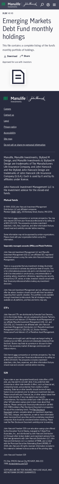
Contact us (9, 115)
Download (10, 56)
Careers (7, 109)
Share (25, 56)
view (15, 218)
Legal (6, 121)
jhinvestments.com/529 (18, 464)
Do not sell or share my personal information (24, 145)
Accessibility (9, 133)
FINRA (13, 212)
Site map (8, 139)
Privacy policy (10, 127)
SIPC (19, 212)
